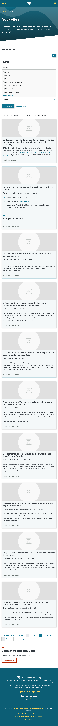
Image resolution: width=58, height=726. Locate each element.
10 (51, 635)
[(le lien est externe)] (27, 699)
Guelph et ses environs (12, 92)
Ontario (7, 75)
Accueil (4, 12)
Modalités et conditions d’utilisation (29, 714)
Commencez (9, 660)
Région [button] (5, 68)
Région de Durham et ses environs (16, 89)
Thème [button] (5, 99)
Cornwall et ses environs (13, 85)
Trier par (28, 115)
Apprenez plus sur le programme (29, 692)
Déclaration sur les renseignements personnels (29, 716)
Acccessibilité (29, 719)
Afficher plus (8, 96)
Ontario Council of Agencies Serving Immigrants (30, 708)
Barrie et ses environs (12, 79)
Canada (7, 72)
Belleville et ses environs (13, 82)
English (4, 3)
